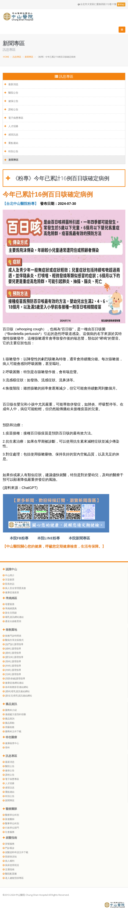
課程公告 (11, 109)
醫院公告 (11, 92)
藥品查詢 (8, 718)
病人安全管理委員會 (14, 588)
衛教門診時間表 (12, 635)
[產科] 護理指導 (12, 652)
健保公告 (11, 101)
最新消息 (11, 84)
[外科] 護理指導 (12, 665)
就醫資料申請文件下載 (15, 852)
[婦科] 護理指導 (12, 648)
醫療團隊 (10, 808)
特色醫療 (10, 737)
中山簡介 (8, 575)
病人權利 (8, 860)
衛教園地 (10, 629)
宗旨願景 (8, 579)
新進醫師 (8, 819)
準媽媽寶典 (10, 608)
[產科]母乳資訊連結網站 (16, 691)
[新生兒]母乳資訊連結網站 (17, 695)
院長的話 (8, 583)
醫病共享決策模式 (13, 640)
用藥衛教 (8, 727)
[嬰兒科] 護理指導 (13, 657)
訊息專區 (17, 56)
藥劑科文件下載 (12, 731)
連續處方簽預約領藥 (14, 714)
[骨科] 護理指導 (12, 661)
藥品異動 (8, 722)
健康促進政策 (11, 592)
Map (121, 4)
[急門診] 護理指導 (13, 644)
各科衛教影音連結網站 (15, 687)
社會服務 (8, 832)
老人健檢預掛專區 (13, 878)
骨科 (6, 747)
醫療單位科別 (11, 814)
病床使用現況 (11, 865)
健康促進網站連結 (13, 682)
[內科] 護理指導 (12, 669)
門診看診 (8, 848)
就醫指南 (10, 837)
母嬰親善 (8, 604)
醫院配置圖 (10, 873)
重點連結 (11, 143)
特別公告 (11, 151)
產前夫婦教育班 (12, 621)
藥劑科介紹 (10, 710)
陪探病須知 (10, 856)
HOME (6, 56)
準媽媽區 (10, 598)
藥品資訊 (10, 704)
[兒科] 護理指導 (12, 674)
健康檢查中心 (11, 743)
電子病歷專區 (13, 117)
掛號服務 (8, 843)
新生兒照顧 (10, 612)
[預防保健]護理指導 (14, 678)
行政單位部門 (11, 827)
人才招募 (11, 126)
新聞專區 (29, 56)
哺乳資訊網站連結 (13, 617)
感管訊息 (11, 134)
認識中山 (10, 569)
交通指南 (8, 869)
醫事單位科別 (11, 823)
